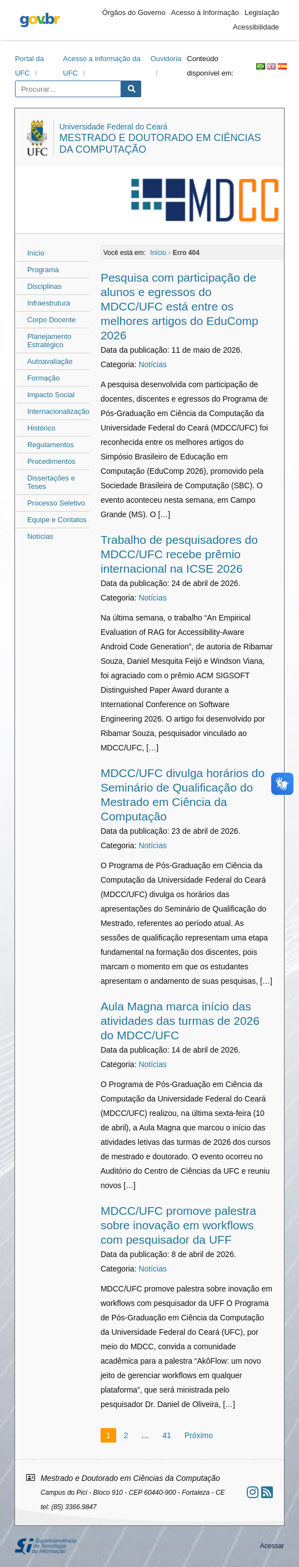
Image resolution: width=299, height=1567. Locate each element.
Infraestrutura (48, 303)
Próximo (199, 1435)
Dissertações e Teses (51, 482)
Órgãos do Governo (134, 12)
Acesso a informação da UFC (101, 65)
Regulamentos (50, 444)
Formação (43, 378)
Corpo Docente (51, 320)
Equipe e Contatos (57, 519)
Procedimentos (51, 461)
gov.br (40, 20)
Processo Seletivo (56, 503)
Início (35, 253)
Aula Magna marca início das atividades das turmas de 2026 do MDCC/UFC (180, 1021)
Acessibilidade (256, 27)
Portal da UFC (29, 65)
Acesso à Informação (205, 12)
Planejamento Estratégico (49, 340)
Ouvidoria (166, 58)
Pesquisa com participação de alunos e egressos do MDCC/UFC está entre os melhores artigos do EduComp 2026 (179, 306)
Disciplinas (44, 286)
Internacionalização (58, 411)
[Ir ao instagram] (252, 1492)
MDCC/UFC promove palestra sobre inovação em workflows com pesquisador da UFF (178, 1225)
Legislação (262, 12)
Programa (43, 270)
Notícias (40, 536)
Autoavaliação (50, 361)
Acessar (272, 1546)
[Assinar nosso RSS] (267, 1492)
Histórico (41, 428)
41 (166, 1435)
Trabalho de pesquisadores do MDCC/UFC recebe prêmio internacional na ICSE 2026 (179, 554)
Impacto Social (50, 395)
